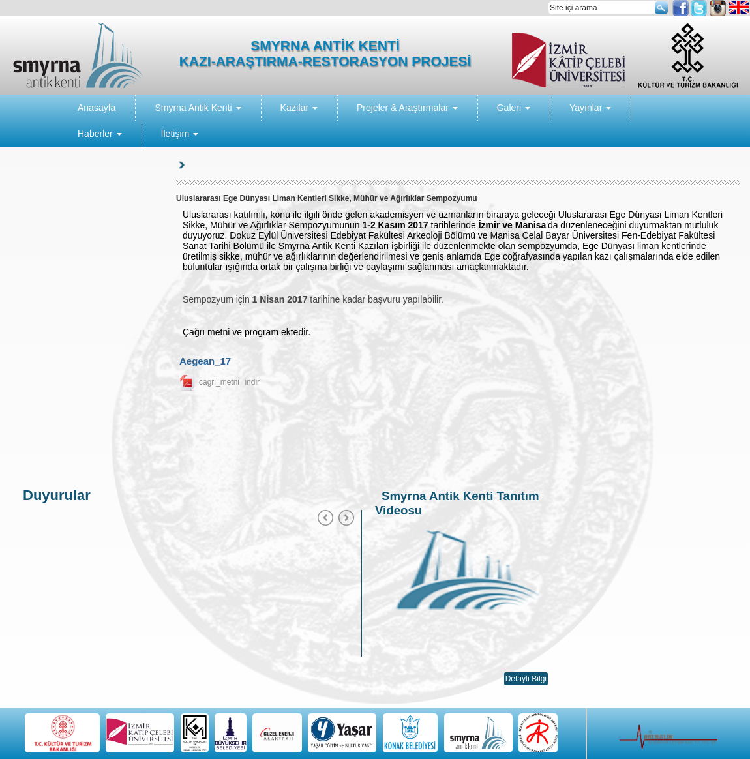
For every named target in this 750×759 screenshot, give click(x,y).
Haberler (100, 133)
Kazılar (299, 107)
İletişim (179, 133)
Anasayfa (96, 107)
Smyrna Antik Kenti (198, 107)
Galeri (513, 107)
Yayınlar (590, 107)
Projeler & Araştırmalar (407, 107)
